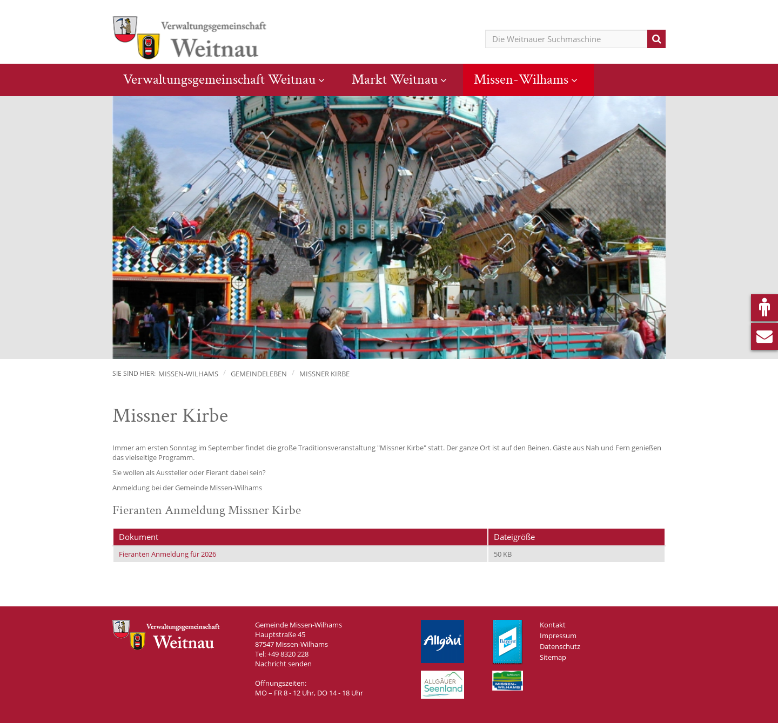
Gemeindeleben (259, 374)
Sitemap (553, 657)
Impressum (558, 635)
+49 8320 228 (287, 654)
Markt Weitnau (395, 79)
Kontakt (553, 625)
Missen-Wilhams (521, 79)
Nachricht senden (283, 663)
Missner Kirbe (324, 374)
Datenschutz (560, 646)
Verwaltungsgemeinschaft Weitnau (219, 79)
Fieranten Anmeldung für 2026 (167, 554)
